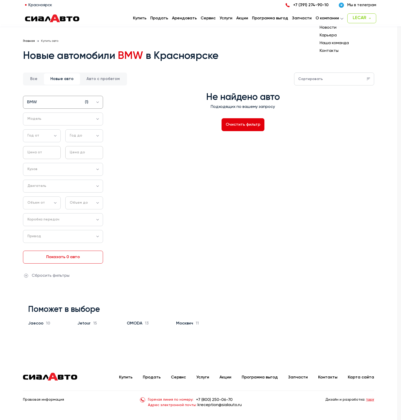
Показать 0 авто (63, 257)
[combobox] (63, 102)
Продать (159, 18)
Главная (29, 41)
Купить (125, 377)
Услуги (202, 377)
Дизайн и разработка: (349, 399)
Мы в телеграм (357, 5)
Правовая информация (43, 399)
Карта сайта (361, 377)
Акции (225, 377)
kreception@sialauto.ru (220, 405)
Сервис (178, 377)
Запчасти (298, 377)
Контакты (327, 377)
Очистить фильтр (243, 125)
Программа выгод (260, 377)
